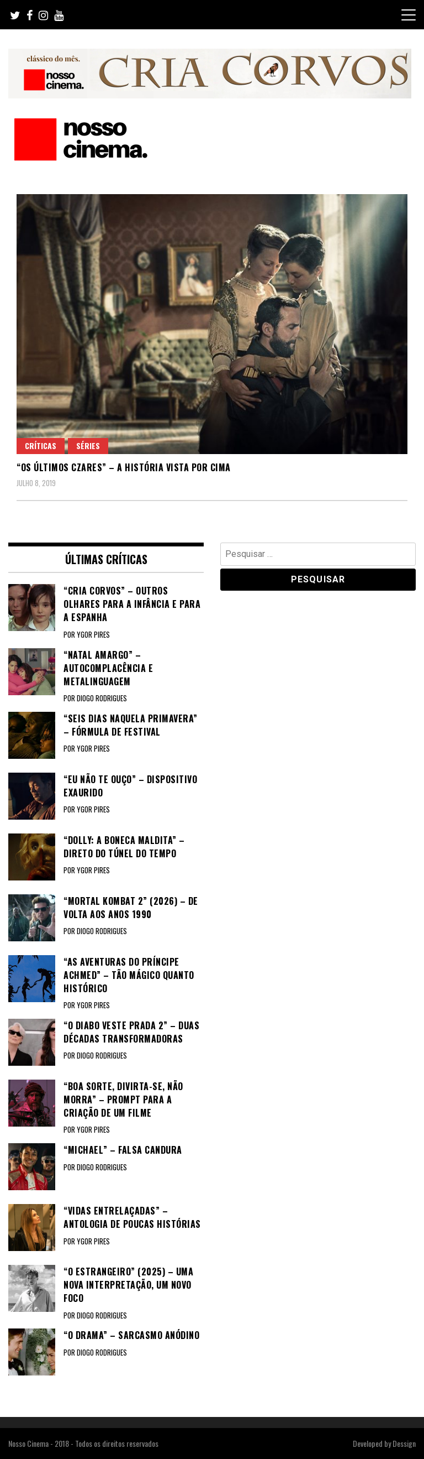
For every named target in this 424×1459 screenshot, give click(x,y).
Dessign (404, 1443)
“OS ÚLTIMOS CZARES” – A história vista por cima (124, 467)
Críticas (40, 445)
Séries (88, 445)
